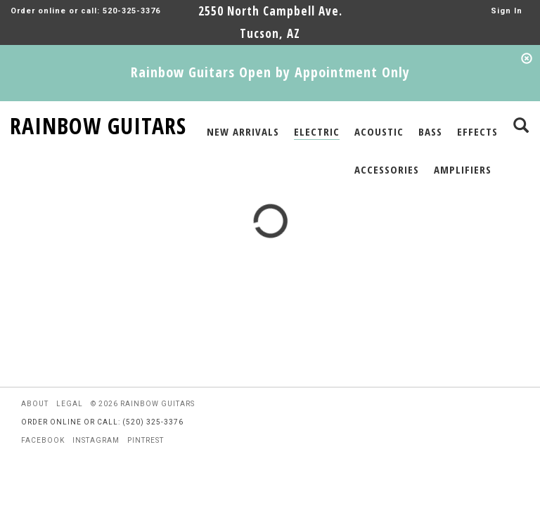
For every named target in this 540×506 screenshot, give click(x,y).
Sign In (506, 10)
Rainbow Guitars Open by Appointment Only (270, 72)
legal (69, 404)
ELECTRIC (317, 131)
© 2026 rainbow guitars (143, 404)
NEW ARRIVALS (243, 131)
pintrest (145, 440)
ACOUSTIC (379, 131)
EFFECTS (477, 131)
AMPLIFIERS (462, 169)
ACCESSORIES (386, 169)
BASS (430, 131)
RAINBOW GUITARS (98, 123)
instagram (96, 440)
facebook (43, 440)
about (35, 404)
